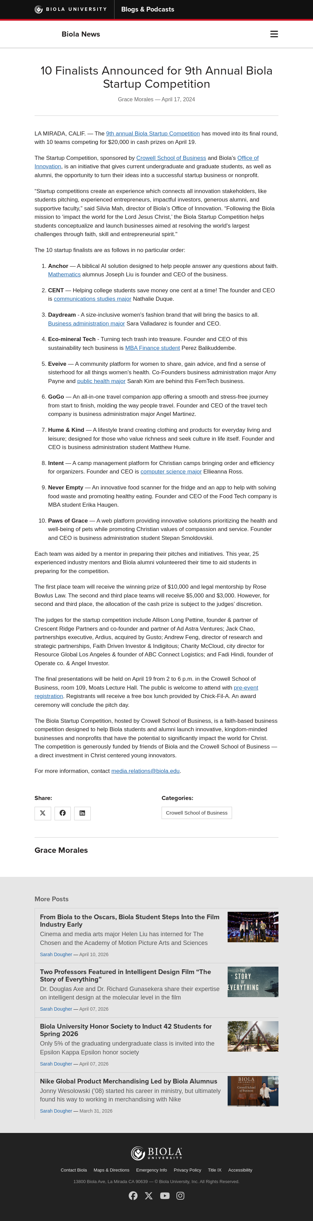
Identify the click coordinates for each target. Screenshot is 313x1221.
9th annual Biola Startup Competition (153, 133)
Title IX (215, 1170)
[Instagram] (180, 1196)
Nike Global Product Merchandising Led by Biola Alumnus (128, 1081)
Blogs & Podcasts (147, 9)
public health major (101, 381)
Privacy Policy (187, 1170)
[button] (274, 34)
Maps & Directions (111, 1170)
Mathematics (64, 274)
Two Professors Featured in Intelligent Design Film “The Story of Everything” (125, 976)
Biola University (76, 9)
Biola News (81, 34)
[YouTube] (165, 1196)
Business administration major (86, 323)
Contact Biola (74, 1170)
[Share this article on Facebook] (63, 813)
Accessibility (240, 1170)
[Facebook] (133, 1196)
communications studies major (92, 299)
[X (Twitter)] (148, 1196)
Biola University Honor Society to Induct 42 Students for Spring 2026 (126, 1030)
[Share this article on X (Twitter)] (43, 813)
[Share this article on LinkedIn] (82, 813)
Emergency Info (151, 1170)
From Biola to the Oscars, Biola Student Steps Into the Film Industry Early (130, 921)
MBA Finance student (152, 348)
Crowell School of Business (171, 158)
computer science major (171, 471)
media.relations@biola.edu (145, 771)
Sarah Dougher (56, 954)
